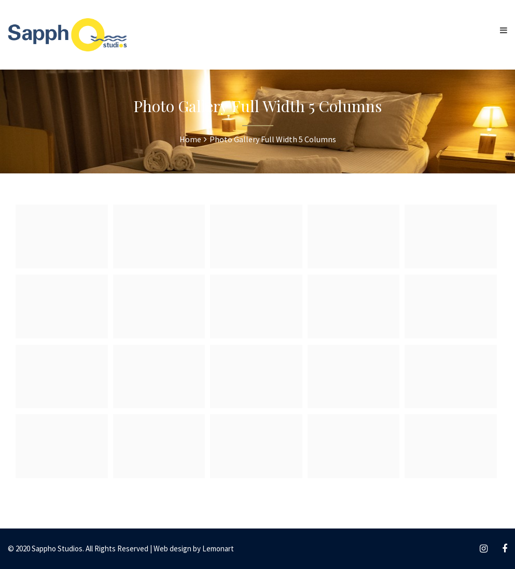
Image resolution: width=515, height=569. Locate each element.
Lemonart (218, 548)
